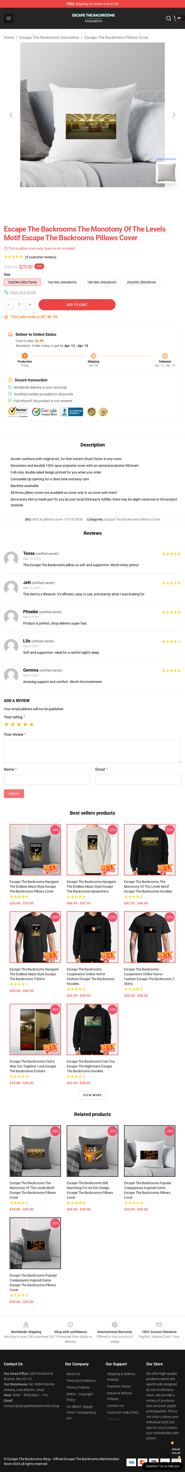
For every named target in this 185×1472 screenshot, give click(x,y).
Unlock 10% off (176, 1451)
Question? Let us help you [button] (162, 1466)
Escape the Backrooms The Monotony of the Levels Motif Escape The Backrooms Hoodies (148, 886)
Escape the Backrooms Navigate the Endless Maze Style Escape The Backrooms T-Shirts (34, 974)
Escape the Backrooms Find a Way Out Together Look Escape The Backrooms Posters (33, 1066)
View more (92, 1095)
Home (9, 37)
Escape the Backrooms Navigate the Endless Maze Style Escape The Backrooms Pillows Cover (34, 886)
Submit (14, 794)
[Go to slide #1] (80, 197)
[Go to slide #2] (105, 197)
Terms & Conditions (80, 1381)
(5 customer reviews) (40, 257)
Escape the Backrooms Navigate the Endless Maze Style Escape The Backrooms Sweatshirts (91, 886)
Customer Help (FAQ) (123, 1412)
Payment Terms (119, 1386)
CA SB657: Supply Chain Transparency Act (81, 1412)
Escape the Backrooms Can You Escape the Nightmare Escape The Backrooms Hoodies (91, 1066)
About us (73, 1374)
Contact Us (115, 1406)
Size (7, 274)
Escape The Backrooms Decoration (49, 37)
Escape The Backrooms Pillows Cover (116, 37)
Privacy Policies (78, 1387)
